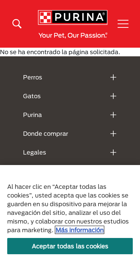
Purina (32, 114)
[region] (70, 212)
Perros (32, 77)
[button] (123, 24)
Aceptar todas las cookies (70, 246)
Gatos (32, 95)
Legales (34, 152)
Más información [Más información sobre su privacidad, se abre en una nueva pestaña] (80, 229)
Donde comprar (45, 133)
